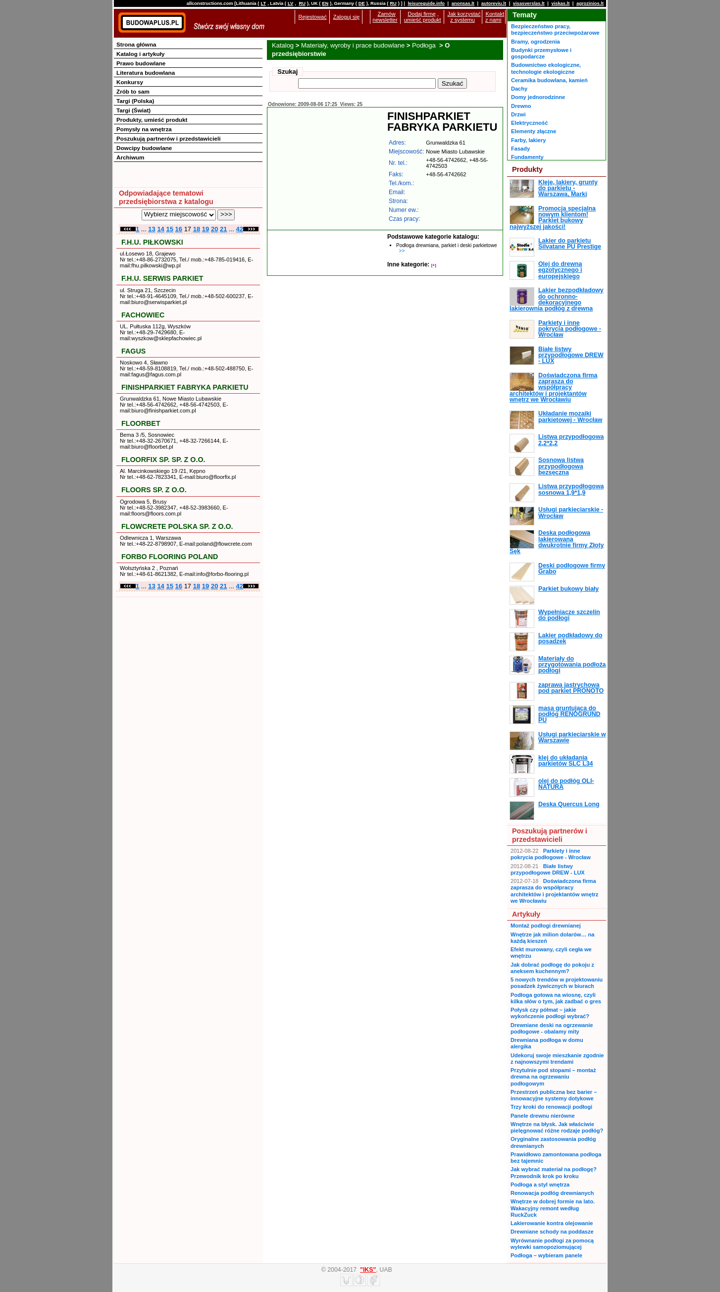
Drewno (521, 106)
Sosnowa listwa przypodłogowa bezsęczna (561, 466)
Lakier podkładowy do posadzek (570, 638)
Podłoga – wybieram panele (546, 1255)
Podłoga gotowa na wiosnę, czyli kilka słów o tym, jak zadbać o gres (556, 998)
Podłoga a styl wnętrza (540, 1185)
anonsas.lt (463, 3)
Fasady (520, 149)
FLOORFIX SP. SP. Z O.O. (163, 460)
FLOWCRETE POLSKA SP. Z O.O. (177, 526)
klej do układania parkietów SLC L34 (565, 760)
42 (239, 229)
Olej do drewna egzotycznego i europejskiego (560, 270)
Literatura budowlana (145, 72)
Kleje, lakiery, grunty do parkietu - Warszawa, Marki (568, 188)
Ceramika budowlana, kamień (549, 80)
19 (205, 229)
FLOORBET (140, 423)
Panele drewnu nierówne (543, 1116)
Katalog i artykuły (140, 54)
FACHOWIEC (142, 315)
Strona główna (136, 44)
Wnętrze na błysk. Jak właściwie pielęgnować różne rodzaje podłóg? (557, 1127)
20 (214, 229)
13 (151, 229)
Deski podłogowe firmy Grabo (571, 568)
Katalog (283, 45)
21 (223, 229)
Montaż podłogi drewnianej (546, 926)
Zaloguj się (346, 17)
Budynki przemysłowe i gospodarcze (541, 53)
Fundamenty (527, 157)
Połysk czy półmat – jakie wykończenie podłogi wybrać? (550, 1013)
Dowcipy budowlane (144, 148)
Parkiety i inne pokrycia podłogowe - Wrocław (569, 329)
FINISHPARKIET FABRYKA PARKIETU (185, 387)
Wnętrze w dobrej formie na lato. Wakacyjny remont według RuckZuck (553, 1208)
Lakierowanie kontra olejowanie (552, 1223)
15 (169, 229)
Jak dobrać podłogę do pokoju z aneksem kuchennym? (552, 968)
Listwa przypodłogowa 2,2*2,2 (571, 439)
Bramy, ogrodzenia (535, 42)
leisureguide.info (426, 3)
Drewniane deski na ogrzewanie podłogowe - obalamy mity (552, 1028)
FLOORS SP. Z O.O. (154, 490)
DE (362, 3)
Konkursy (129, 82)
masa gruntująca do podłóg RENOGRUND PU (569, 714)
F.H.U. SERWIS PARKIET (162, 278)
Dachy (519, 89)
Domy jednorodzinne (538, 97)
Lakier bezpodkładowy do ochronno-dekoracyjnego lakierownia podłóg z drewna (557, 299)
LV (290, 3)
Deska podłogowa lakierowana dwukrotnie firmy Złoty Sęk (557, 542)
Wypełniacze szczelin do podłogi (569, 615)
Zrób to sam (133, 91)
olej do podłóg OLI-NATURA (566, 783)
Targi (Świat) (133, 110)
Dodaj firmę (421, 14)
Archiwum (130, 157)
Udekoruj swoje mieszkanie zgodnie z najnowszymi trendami (557, 1058)
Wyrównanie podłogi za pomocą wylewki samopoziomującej (552, 1244)
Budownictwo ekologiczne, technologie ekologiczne (546, 68)
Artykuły (526, 914)
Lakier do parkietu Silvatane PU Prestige (569, 243)
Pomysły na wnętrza (144, 129)
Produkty (527, 169)
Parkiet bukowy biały (568, 588)
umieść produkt (422, 20)
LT (263, 3)
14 (160, 229)
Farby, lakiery (528, 140)
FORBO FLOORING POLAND (169, 557)
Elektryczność (529, 123)
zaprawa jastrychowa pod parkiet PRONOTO (571, 687)
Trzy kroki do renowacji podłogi (551, 1107)
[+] (433, 265)
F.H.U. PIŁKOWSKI (152, 242)
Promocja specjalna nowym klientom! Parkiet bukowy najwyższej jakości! (553, 217)
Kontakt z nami (494, 17)
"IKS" (368, 1269)
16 (178, 229)
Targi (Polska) (135, 101)
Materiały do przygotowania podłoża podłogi (572, 664)
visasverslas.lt (529, 3)
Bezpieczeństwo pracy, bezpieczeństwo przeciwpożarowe (555, 29)
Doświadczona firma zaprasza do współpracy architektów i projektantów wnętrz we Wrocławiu (553, 387)
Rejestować (313, 17)
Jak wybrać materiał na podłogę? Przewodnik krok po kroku (554, 1172)
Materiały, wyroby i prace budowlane (353, 45)
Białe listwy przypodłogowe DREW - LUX (571, 355)
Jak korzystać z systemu (464, 17)
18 (196, 229)
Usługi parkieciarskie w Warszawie (572, 737)
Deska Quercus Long (568, 804)
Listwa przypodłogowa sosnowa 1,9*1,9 (571, 489)
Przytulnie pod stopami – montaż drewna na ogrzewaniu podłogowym (553, 1076)
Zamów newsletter (384, 17)
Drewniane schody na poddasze (552, 1232)
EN (325, 3)
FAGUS (133, 351)
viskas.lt (560, 3)
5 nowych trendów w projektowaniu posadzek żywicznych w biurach (557, 983)
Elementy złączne (533, 131)
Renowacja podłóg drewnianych (552, 1193)
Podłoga (424, 45)
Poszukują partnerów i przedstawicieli (168, 138)
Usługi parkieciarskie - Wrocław (570, 512)
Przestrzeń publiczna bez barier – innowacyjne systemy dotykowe (554, 1095)
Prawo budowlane (140, 63)
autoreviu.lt (493, 3)
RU (302, 3)
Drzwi (518, 114)
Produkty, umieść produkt (151, 119)
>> (402, 251)
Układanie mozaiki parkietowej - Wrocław (570, 416)
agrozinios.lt (590, 3)
